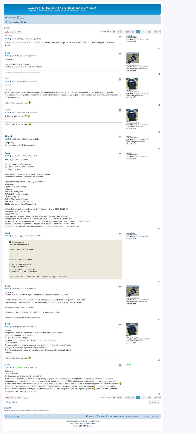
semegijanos (130, 233)
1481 (7, 78)
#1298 (7, 289)
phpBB (75, 421)
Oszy (128, 63)
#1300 (7, 367)
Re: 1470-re (8, 35)
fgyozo (128, 90)
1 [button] (121, 32)
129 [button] (132, 32)
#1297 (7, 236)
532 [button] (155, 32)
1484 (7, 233)
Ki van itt (7, 408)
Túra (6, 28)
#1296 (7, 156)
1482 (7, 109)
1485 (7, 286)
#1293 (7, 81)
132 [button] (148, 32)
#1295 (7, 139)
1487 (7, 365)
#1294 (7, 112)
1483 (7, 153)
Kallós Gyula (130, 36)
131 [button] (143, 32)
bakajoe (128, 153)
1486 (7, 324)
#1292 (7, 56)
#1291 (7, 39)
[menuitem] (19, 17)
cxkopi (128, 136)
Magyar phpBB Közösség (88, 423)
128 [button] (127, 32)
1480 (7, 53)
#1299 (7, 327)
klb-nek (8, 136)
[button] (114, 31)
